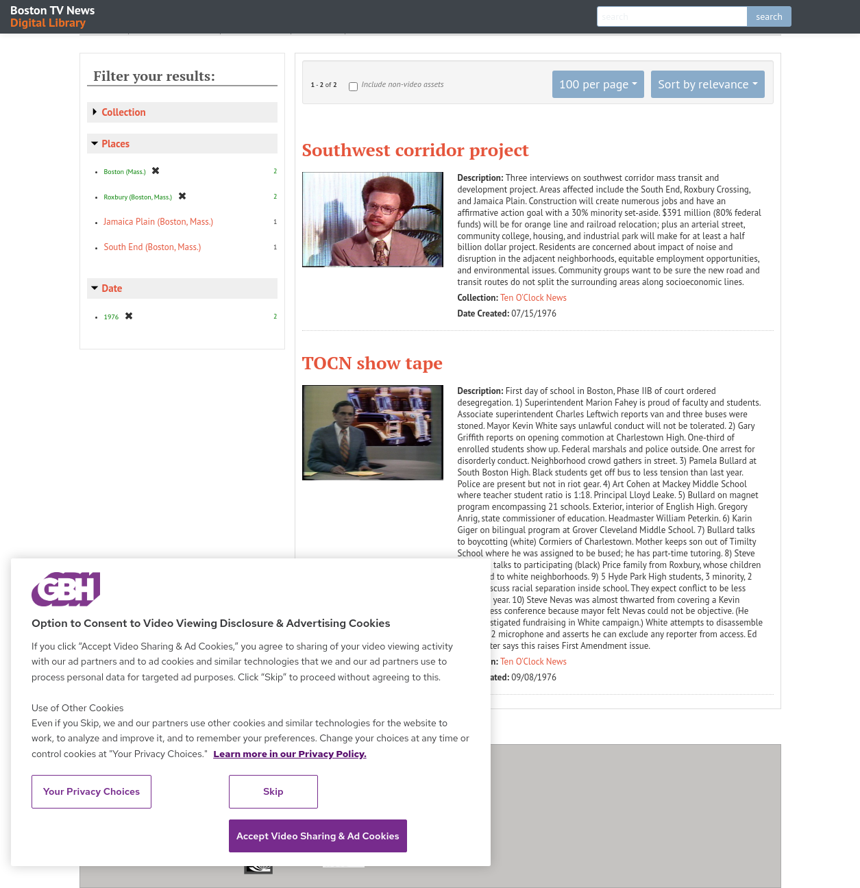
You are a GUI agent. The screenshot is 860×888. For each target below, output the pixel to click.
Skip (273, 791)
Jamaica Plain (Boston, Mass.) (159, 221)
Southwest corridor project (416, 149)
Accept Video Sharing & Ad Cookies (318, 836)
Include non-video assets (402, 84)
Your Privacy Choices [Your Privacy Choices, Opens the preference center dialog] (91, 791)
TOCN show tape (372, 362)
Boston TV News (53, 15)
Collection (124, 112)
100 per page (594, 84)
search (769, 16)
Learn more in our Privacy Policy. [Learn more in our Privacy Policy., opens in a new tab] (290, 754)
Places (116, 143)
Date (112, 288)
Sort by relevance (703, 84)
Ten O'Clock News (533, 298)
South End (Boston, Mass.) (152, 247)
